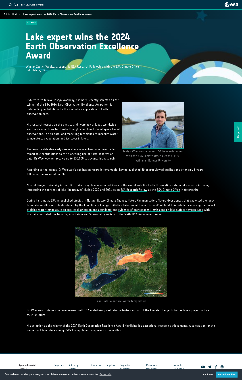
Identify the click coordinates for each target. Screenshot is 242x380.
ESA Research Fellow (134, 190)
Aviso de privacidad (178, 367)
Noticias (16, 14)
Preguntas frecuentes (125, 367)
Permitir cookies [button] (227, 374)
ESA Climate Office (168, 190)
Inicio (7, 14)
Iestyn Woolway (64, 100)
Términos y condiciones (151, 367)
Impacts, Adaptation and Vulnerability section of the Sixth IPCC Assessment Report (110, 214)
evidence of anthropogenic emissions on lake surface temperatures (160, 210)
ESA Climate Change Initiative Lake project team (115, 205)
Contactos (96, 365)
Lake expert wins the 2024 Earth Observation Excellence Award (57, 14)
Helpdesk (110, 365)
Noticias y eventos (73, 367)
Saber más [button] (105, 374)
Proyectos (59, 365)
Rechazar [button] (208, 374)
